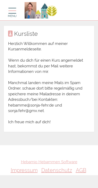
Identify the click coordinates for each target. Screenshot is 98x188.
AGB (81, 170)
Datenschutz (56, 170)
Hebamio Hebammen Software (49, 162)
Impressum (24, 170)
